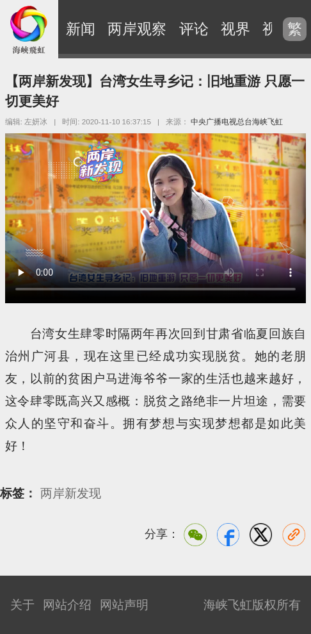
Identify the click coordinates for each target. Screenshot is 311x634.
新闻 (80, 29)
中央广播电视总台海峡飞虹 (237, 121)
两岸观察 (137, 29)
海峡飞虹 (29, 29)
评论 (194, 29)
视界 (235, 29)
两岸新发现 (70, 493)
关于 (22, 604)
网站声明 (124, 604)
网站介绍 (67, 604)
